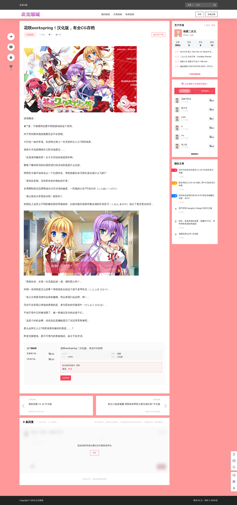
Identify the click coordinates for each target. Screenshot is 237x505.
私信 (213, 25)
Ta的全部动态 (194, 74)
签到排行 (194, 154)
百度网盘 (65, 378)
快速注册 (211, 14)
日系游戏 (30, 35)
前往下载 (158, 34)
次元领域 (39, 500)
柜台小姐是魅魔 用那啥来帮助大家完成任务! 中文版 (134, 404)
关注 (207, 25)
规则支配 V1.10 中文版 (40, 404)
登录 (199, 14)
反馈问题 (23, 5)
